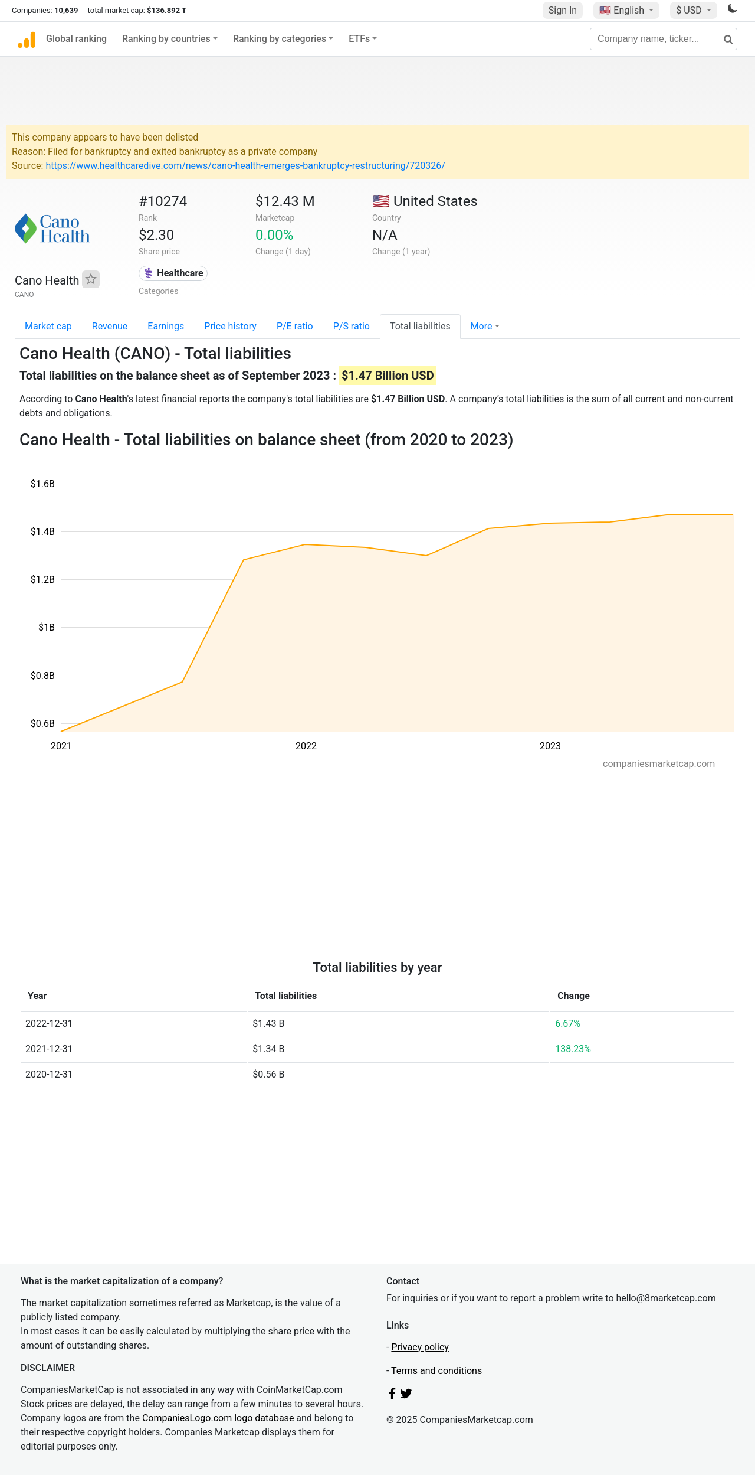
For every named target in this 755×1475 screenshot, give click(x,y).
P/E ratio (295, 326)
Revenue (110, 326)
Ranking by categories (279, 38)
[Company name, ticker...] (663, 39)
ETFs (359, 38)
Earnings (165, 326)
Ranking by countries (166, 38)
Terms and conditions (436, 1370)
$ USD (690, 10)
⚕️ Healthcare (173, 273)
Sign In (563, 10)
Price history (230, 326)
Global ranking (76, 38)
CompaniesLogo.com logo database (218, 1418)
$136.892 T (166, 10)
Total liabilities (420, 326)
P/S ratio (351, 326)
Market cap (48, 326)
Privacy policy (420, 1347)
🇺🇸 (622, 10)
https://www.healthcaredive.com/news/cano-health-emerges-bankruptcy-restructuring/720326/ (245, 165)
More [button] (482, 326)
